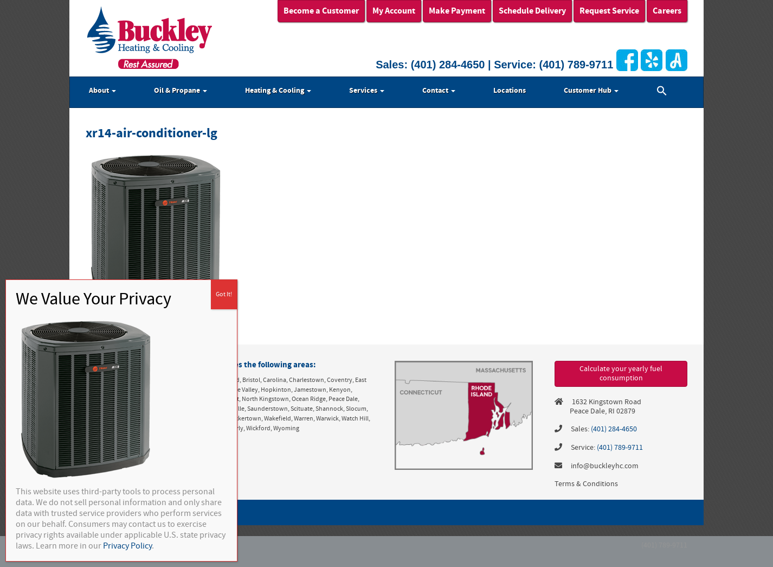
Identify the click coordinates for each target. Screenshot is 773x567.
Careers (667, 11)
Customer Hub (591, 90)
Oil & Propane (180, 90)
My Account (393, 11)
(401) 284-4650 (448, 65)
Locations (509, 90)
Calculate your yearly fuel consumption (620, 373)
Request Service (609, 11)
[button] (661, 92)
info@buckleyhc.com (605, 466)
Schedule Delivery (532, 11)
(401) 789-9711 (576, 65)
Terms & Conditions (586, 484)
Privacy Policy (127, 545)
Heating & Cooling (278, 90)
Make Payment (457, 11)
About (102, 90)
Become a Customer (321, 11)
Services (366, 90)
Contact (438, 90)
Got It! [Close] (224, 294)
